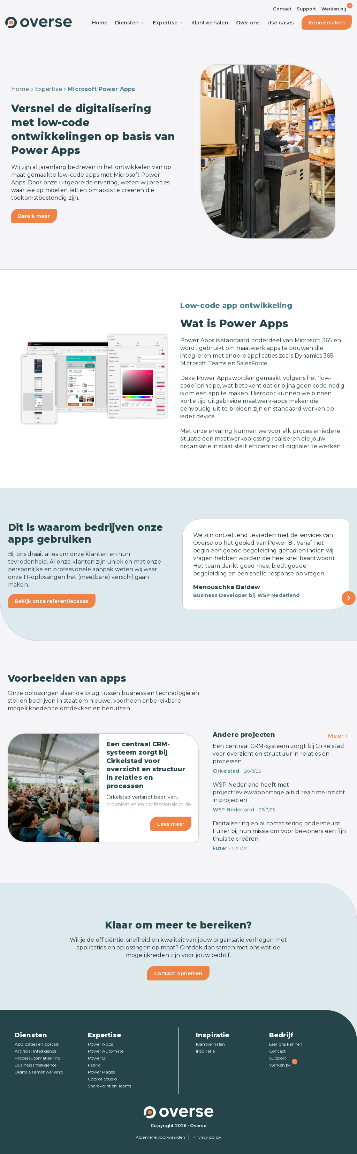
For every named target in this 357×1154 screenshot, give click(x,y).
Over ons (248, 23)
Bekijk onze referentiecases (52, 601)
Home (100, 23)
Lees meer (170, 824)
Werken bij (334, 9)
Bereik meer (34, 216)
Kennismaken (327, 23)
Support (306, 9)
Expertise (168, 23)
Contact (282, 9)
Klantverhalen (209, 23)
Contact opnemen (178, 973)
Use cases (280, 23)
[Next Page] (349, 598)
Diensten (130, 23)
